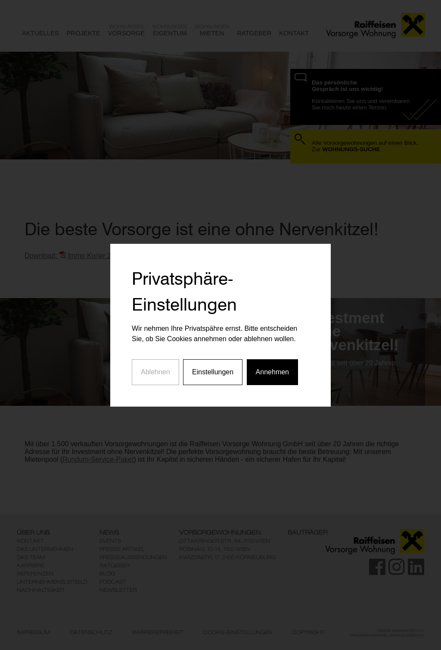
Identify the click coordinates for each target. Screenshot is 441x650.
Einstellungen (212, 364)
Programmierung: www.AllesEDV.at (387, 635)
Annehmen (272, 364)
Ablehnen (155, 364)
